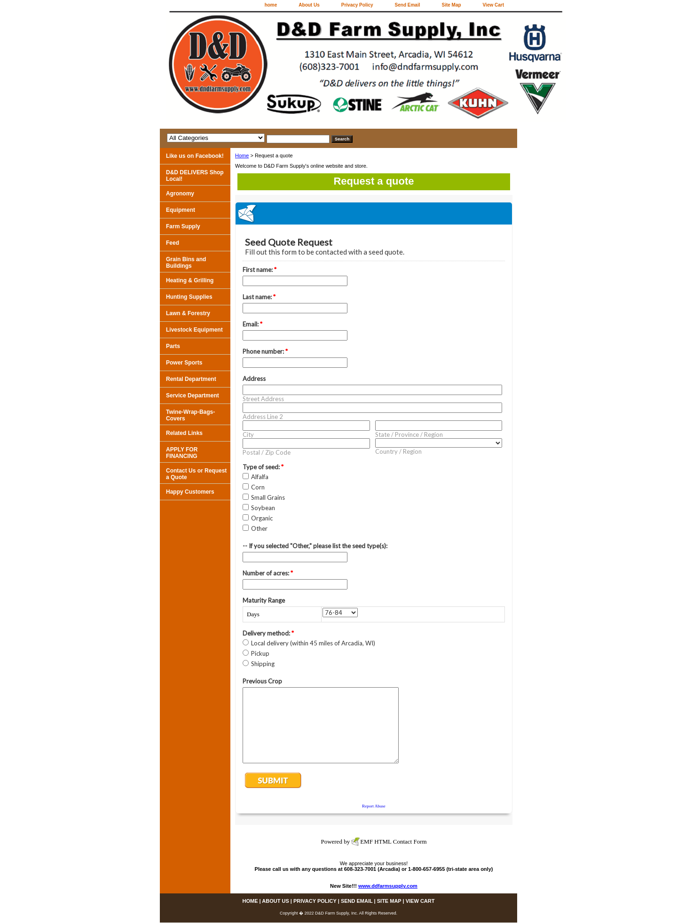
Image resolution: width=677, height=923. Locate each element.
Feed (172, 243)
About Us (309, 5)
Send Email (407, 5)
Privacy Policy (357, 5)
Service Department (192, 395)
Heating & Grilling (189, 280)
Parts (173, 346)
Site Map (451, 5)
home (271, 5)
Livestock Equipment (194, 329)
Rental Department (191, 379)
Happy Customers (190, 492)
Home (242, 155)
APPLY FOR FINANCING (181, 452)
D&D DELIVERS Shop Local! (195, 175)
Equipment (180, 210)
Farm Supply (183, 226)
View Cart (493, 5)
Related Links (184, 433)
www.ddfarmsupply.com (387, 886)
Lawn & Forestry (188, 313)
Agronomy (180, 193)
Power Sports (184, 362)
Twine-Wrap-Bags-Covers (190, 415)
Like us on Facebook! (195, 156)
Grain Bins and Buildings (186, 262)
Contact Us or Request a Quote (196, 474)
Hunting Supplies (189, 297)
